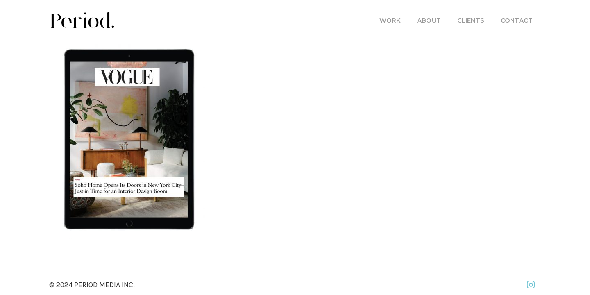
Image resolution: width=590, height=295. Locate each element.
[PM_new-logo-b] (82, 20)
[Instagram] (530, 285)
